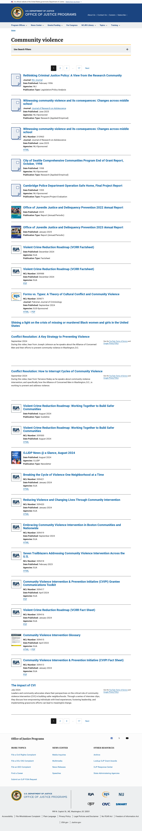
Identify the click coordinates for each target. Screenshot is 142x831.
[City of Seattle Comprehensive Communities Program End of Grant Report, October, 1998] (16, 170)
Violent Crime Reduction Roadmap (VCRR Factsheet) (58, 247)
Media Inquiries (59, 754)
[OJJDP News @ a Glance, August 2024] (16, 458)
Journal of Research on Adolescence (49, 108)
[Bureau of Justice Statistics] (106, 797)
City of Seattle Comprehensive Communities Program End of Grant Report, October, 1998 (73, 162)
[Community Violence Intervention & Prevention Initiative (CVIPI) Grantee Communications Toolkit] (16, 584)
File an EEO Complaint (21, 767)
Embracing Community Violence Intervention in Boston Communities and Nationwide (72, 526)
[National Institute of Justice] (121, 796)
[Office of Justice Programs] (17, 13)
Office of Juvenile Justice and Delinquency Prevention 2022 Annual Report (73, 207)
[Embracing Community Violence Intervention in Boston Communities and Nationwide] (16, 527)
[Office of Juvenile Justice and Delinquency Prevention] (91, 806)
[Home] (50, 13)
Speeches (56, 773)
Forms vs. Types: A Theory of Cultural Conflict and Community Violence (71, 294)
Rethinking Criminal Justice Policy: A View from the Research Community (72, 75)
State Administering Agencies (106, 773)
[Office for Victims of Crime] (106, 806)
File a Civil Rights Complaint (23, 754)
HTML (26, 149)
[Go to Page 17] (79, 68)
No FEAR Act (107, 816)
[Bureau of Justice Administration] (91, 796)
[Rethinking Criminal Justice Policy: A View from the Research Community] (16, 85)
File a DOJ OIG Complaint (22, 761)
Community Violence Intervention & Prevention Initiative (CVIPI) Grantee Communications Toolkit (71, 583)
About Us (91, 15)
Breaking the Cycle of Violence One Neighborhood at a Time (63, 474)
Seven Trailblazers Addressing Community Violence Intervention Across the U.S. (74, 555)
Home (13, 30)
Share (131, 17)
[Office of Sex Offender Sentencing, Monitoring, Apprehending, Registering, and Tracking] (121, 805)
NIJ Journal (37, 80)
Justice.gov (76, 822)
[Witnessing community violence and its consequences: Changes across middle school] (16, 110)
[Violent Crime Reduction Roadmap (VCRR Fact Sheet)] (16, 613)
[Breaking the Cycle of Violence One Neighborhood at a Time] (16, 477)
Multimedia (57, 761)
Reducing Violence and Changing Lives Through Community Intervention (71, 500)
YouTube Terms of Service (118, 341)
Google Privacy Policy (111, 343)
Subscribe (122, 15)
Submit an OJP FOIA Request (24, 779)
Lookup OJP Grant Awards (105, 761)
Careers (112, 15)
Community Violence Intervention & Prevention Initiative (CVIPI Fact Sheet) (73, 660)
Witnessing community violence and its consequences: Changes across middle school (76, 102)
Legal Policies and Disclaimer (86, 816)
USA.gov (64, 822)
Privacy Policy (65, 816)
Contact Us (102, 15)
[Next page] (88, 68)
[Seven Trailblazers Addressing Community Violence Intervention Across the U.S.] (16, 556)
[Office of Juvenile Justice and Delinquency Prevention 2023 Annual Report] (16, 232)
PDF (25, 283)
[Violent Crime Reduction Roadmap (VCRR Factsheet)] (16, 250)
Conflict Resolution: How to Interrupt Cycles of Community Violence (56, 371)
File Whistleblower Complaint (28, 816)
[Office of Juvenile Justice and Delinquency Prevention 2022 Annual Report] (16, 212)
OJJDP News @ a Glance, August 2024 (49, 453)
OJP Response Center (103, 767)
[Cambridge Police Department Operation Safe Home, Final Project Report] (16, 196)
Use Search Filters (22, 49)
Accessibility (7, 816)
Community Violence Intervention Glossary (51, 635)
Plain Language (49, 816)
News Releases (59, 767)
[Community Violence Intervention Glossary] (16, 640)
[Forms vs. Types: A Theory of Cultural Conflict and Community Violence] (16, 297)
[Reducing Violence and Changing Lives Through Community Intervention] (16, 502)
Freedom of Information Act (127, 816)
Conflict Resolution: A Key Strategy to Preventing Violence (50, 336)
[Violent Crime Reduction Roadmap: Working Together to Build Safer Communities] (16, 408)
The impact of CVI (23, 685)
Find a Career (17, 773)
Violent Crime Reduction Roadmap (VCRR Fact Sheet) (59, 610)
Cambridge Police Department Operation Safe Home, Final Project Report (72, 185)
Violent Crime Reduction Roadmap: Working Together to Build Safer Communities (68, 407)
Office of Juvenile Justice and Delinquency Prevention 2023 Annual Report (73, 227)
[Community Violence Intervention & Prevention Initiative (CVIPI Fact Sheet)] (16, 663)
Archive (97, 754)
